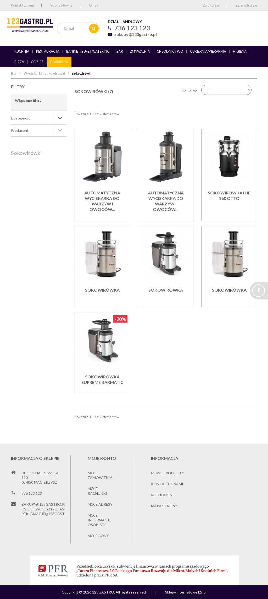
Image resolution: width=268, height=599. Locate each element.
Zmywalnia (140, 51)
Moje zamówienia (100, 475)
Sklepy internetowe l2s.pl (185, 592)
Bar (119, 51)
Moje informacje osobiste (99, 520)
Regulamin (161, 495)
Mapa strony (164, 506)
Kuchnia (21, 51)
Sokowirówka (102, 289)
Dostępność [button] (21, 118)
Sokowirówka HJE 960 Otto (229, 195)
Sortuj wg (189, 90)
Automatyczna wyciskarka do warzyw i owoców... (102, 201)
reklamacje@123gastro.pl (48, 513)
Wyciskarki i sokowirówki (44, 73)
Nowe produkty (167, 473)
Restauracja (47, 51)
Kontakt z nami (22, 5)
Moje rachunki (97, 490)
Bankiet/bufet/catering (88, 51)
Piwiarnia (59, 62)
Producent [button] (20, 130)
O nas (93, 5)
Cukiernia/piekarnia (208, 51)
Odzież (37, 62)
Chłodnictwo (170, 51)
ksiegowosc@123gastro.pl (49, 509)
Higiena (240, 51)
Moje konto (102, 458)
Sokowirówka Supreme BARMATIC (102, 379)
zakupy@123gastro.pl (135, 34)
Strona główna (61, 5)
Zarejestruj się (246, 5)
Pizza (19, 62)
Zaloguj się (211, 5)
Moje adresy (100, 504)
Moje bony (98, 535)
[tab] (39, 118)
